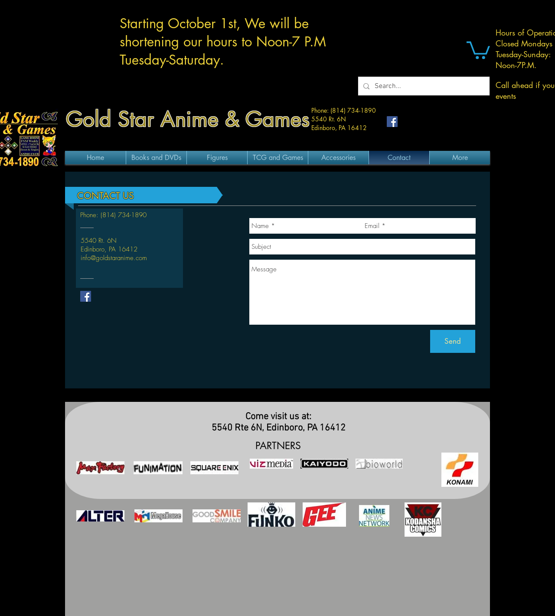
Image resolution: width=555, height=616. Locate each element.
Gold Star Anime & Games (188, 119)
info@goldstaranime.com (114, 258)
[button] (478, 49)
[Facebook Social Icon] (392, 121)
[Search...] (423, 86)
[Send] (452, 341)
